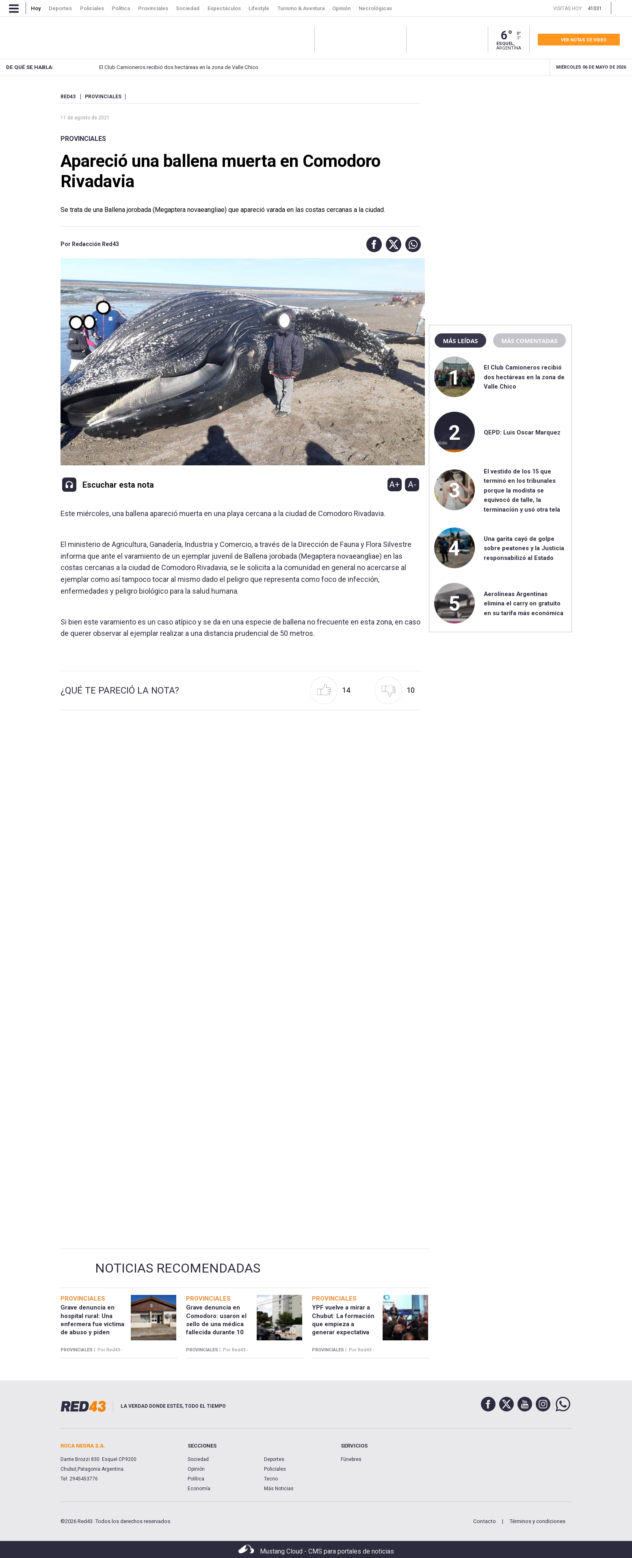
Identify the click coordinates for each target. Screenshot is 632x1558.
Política (196, 1479)
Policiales (275, 1469)
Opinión (196, 1469)
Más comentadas (529, 341)
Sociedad (198, 1459)
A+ (394, 484)
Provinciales (83, 139)
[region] (500, 144)
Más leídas (460, 341)
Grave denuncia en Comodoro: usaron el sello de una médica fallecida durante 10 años (216, 1324)
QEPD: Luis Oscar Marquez (522, 432)
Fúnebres (351, 1459)
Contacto (484, 1521)
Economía (199, 1488)
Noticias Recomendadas (177, 1268)
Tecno (271, 1479)
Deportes (274, 1459)
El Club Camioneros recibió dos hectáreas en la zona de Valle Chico (169, 67)
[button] (372, 244)
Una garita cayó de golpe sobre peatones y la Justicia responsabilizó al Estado (524, 548)
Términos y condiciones (537, 1521)
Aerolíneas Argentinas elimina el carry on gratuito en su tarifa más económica (523, 603)
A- (412, 484)
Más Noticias (279, 1488)
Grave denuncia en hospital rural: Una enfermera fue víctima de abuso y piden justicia (92, 1324)
